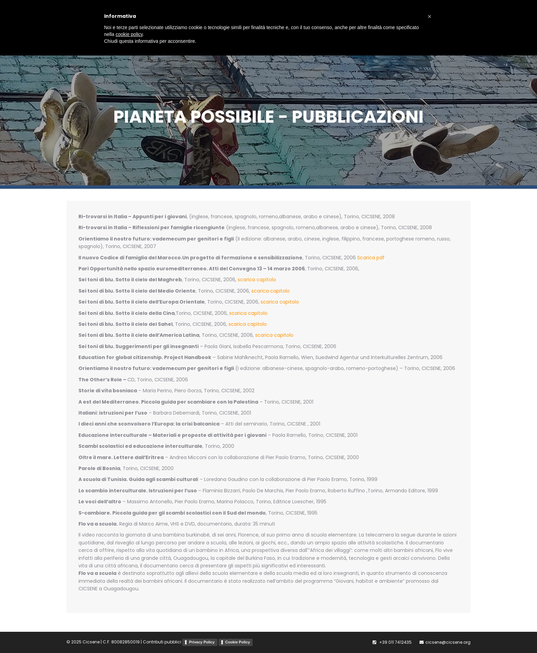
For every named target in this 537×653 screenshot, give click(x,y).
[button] (429, 16)
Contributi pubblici (162, 642)
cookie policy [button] (128, 34)
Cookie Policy (237, 642)
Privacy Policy (202, 642)
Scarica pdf (371, 257)
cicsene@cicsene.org (448, 642)
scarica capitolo (257, 279)
